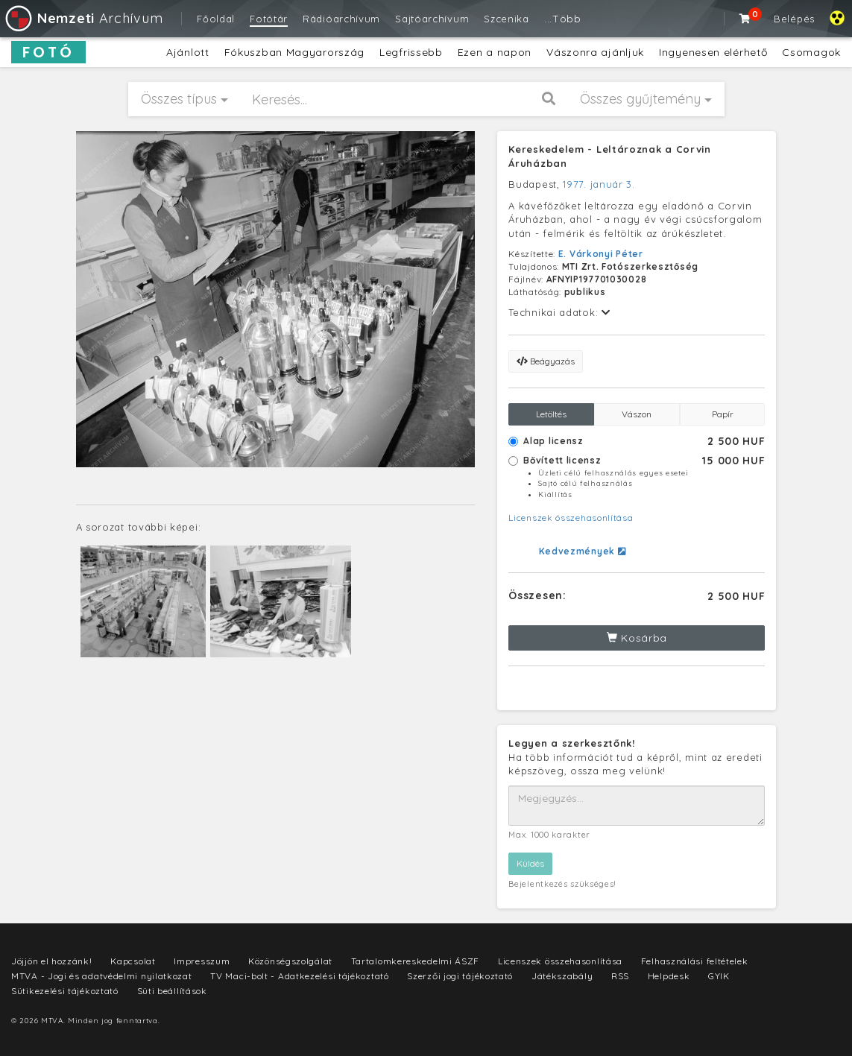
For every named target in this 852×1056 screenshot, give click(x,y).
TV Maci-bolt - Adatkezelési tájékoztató (299, 975)
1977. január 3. (599, 184)
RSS (620, 975)
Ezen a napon (494, 52)
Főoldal (216, 19)
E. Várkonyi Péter (600, 253)
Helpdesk (669, 975)
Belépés (794, 19)
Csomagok (811, 52)
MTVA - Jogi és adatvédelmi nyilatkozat (101, 975)
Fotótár (269, 19)
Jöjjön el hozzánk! (51, 961)
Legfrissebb (411, 52)
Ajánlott (187, 52)
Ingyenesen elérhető (713, 52)
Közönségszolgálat (290, 961)
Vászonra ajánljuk (595, 52)
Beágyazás (546, 361)
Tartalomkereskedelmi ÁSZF (415, 961)
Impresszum (202, 961)
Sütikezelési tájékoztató (65, 990)
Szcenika (506, 19)
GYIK (719, 975)
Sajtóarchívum (432, 19)
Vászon (636, 414)
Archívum (83, 18)
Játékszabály (562, 975)
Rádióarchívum (341, 19)
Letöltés (551, 414)
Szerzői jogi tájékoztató (460, 975)
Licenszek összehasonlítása (570, 517)
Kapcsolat (132, 961)
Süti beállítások (172, 990)
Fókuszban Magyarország (294, 52)
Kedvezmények (582, 551)
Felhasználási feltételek (694, 961)
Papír (722, 414)
